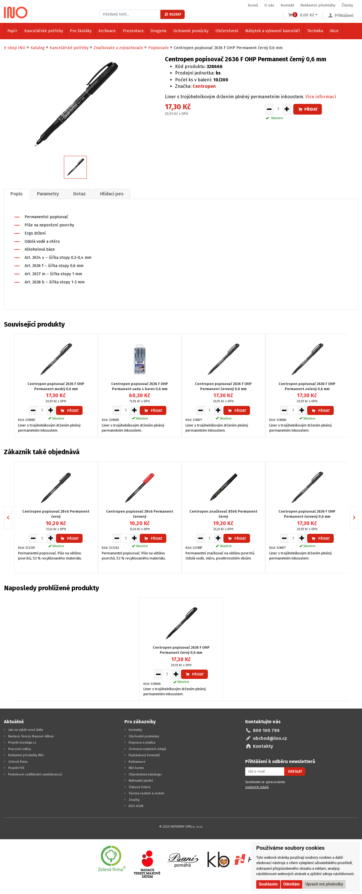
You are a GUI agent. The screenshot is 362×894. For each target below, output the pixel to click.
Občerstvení (227, 31)
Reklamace (137, 762)
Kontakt (287, 5)
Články (347, 5)
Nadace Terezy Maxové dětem (31, 736)
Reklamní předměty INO (26, 755)
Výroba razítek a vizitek (146, 793)
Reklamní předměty (317, 5)
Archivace (107, 31)
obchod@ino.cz (270, 738)
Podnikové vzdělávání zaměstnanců (35, 774)
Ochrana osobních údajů (147, 749)
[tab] (16, 194)
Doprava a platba (142, 742)
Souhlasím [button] (268, 884)
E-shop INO (14, 47)
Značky (134, 800)
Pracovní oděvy (19, 749)
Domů (253, 5)
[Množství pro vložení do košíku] (278, 109)
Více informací (320, 96)
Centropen (204, 86)
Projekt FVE (16, 768)
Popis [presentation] (16, 193)
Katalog (38, 47)
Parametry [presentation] (48, 193)
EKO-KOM (136, 806)
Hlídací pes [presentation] (112, 193)
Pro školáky (81, 31)
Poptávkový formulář (144, 755)
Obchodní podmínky (144, 736)
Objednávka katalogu (145, 774)
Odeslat (295, 771)
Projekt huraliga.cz (22, 742)
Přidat (308, 109)
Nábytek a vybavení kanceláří (272, 31)
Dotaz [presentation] (79, 193)
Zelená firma (17, 762)
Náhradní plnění (141, 780)
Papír (12, 31)
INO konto (136, 768)
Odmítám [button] (291, 884)
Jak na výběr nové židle (25, 730)
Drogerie (158, 31)
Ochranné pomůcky (190, 31)
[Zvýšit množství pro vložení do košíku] (287, 109)
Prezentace (133, 31)
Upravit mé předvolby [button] (324, 884)
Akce (334, 31)
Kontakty (135, 730)
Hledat (172, 14)
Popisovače (158, 47)
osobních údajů (257, 787)
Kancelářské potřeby (43, 31)
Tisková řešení (139, 787)
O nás (269, 5)
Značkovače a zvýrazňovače (118, 47)
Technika (315, 31)
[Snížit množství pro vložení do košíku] (269, 109)
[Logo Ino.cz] (16, 12)
